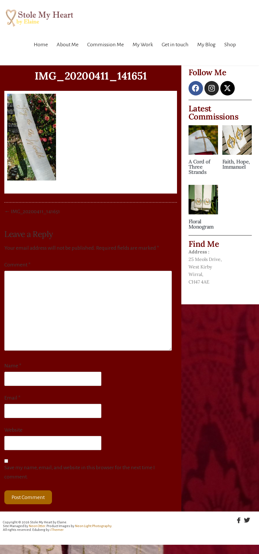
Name (12, 366)
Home (41, 44)
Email (12, 398)
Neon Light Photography (93, 526)
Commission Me (105, 44)
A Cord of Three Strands (199, 166)
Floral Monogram (201, 224)
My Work (143, 44)
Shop (230, 44)
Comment (17, 265)
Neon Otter (37, 526)
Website (13, 430)
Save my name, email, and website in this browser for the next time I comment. (79, 472)
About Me (68, 44)
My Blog (206, 44)
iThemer (57, 530)
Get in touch (175, 44)
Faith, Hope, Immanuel (236, 164)
